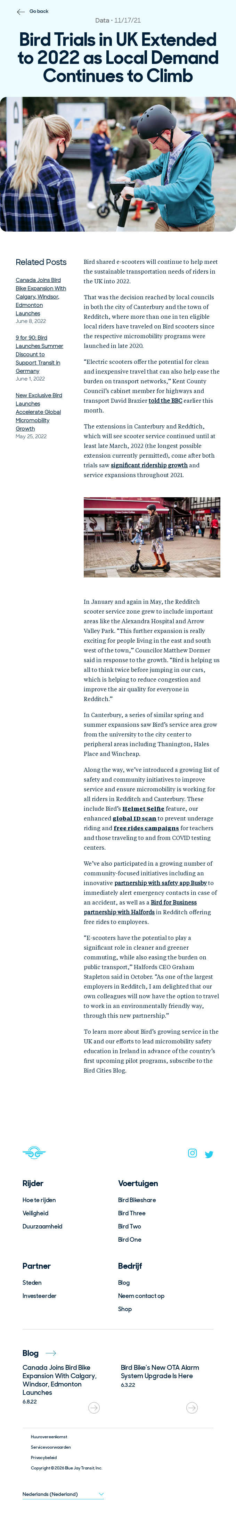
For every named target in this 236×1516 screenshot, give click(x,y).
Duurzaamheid (42, 1226)
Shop (125, 1309)
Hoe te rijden (39, 1200)
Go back (39, 11)
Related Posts (41, 262)
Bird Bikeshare (137, 1200)
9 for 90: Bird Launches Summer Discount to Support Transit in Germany (39, 354)
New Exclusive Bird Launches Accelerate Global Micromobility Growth (39, 412)
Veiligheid (35, 1213)
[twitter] (209, 1156)
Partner (37, 1265)
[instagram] (192, 1155)
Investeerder (40, 1296)
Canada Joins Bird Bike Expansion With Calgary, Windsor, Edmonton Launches (41, 297)
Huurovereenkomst (49, 1437)
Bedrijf (130, 1265)
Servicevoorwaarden (51, 1447)
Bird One (129, 1239)
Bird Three (132, 1213)
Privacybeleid (44, 1457)
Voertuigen (138, 1183)
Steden (32, 1282)
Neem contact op (141, 1296)
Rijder (33, 1183)
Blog (124, 1282)
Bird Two (129, 1226)
